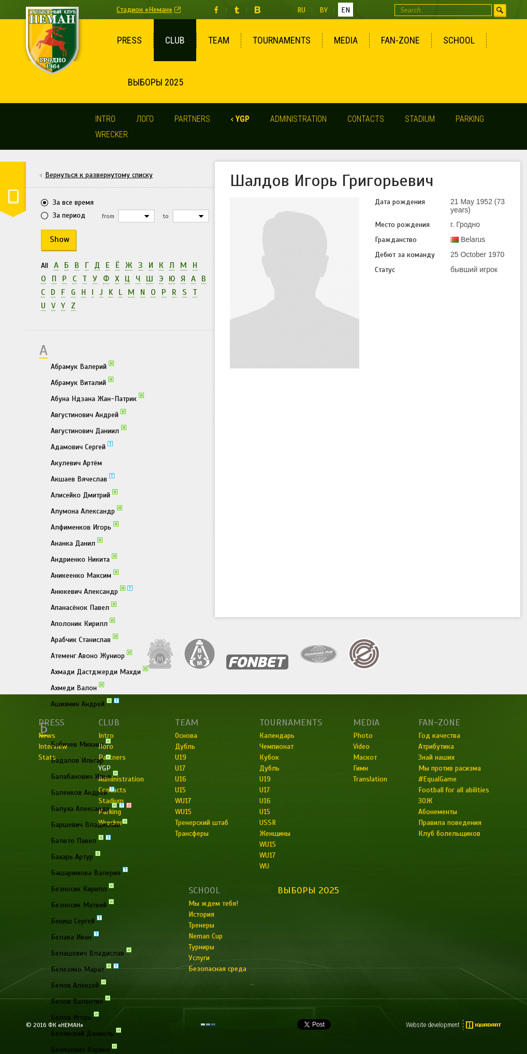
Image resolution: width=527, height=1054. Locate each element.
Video (361, 746)
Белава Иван (75, 936)
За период (69, 215)
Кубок (269, 757)
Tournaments (282, 40)
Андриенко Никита (84, 558)
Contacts (365, 119)
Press (129, 40)
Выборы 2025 (155, 82)
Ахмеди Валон (77, 687)
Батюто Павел (81, 840)
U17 (264, 790)
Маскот (365, 757)
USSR (267, 822)
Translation (370, 779)
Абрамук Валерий (82, 366)
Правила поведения (449, 822)
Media (346, 40)
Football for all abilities (453, 790)
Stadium (420, 119)
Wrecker (111, 134)
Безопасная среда (217, 968)
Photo (363, 735)
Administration (298, 119)
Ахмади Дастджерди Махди (99, 671)
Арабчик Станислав (84, 639)
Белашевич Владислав (91, 952)
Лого (145, 119)
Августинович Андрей (88, 414)
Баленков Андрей (82, 792)
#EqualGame (437, 779)
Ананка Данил (77, 542)
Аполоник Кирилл (83, 623)
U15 (264, 811)
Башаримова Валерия (89, 872)
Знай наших (436, 757)
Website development (433, 1025)
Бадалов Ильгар (81, 759)
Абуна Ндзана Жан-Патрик (97, 398)
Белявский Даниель (86, 1033)
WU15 (267, 844)
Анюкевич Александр (92, 591)
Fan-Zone (400, 40)
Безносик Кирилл (82, 888)
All (44, 265)
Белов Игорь (75, 1017)
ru (301, 10)
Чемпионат (276, 746)
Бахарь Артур (75, 856)
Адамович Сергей (82, 446)
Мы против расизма (449, 768)
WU (264, 866)
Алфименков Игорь (85, 526)
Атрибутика (436, 746)
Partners (192, 119)
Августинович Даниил (88, 430)
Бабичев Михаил (81, 743)
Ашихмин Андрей (85, 703)
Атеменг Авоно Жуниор (91, 655)
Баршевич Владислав (89, 824)
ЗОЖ (425, 800)
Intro (105, 119)
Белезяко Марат (85, 968)
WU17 (267, 855)
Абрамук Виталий (82, 382)
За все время (73, 202)
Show (59, 239)
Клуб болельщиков (449, 833)
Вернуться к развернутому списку (99, 175)
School (459, 40)
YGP (243, 119)
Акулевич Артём (76, 463)
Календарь (277, 735)
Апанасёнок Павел (83, 607)
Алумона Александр (86, 510)
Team (218, 40)
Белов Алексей (78, 984)
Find (500, 10)
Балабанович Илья (84, 776)
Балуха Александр (91, 808)
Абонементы (437, 811)
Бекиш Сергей (76, 920)
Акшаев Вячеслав (82, 478)
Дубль (269, 768)
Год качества (439, 735)
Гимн (360, 768)
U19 (265, 779)
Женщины (274, 833)
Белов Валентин (80, 1000)
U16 (265, 800)
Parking (470, 119)
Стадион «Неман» (144, 9)
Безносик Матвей (82, 904)
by (323, 10)
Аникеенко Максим (85, 574)
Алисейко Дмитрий (84, 494)
